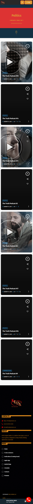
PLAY (28, 2)
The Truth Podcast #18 (10, 76)
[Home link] (3, 2)
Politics (5, 73)
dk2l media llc (12, 494)
